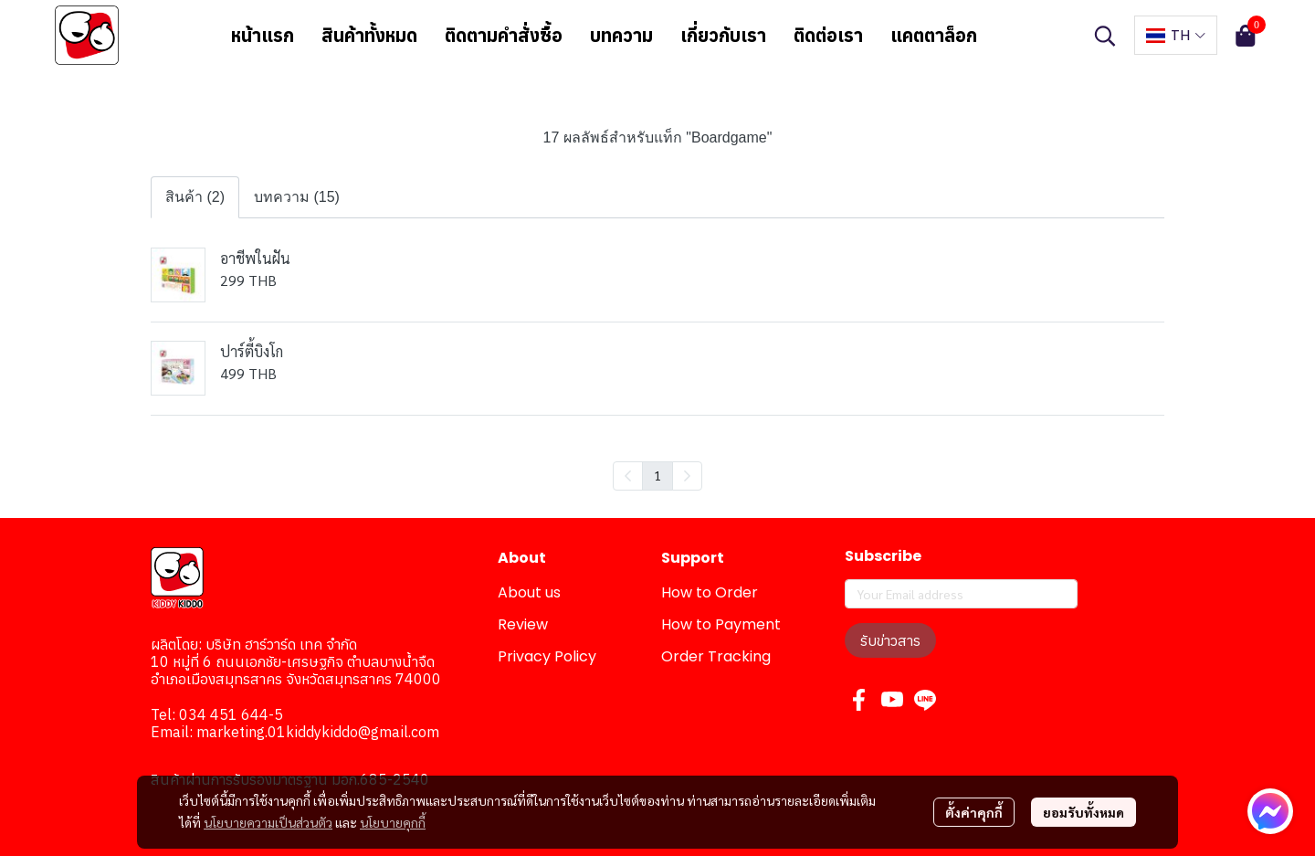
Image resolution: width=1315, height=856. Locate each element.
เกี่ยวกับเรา (723, 35)
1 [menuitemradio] (657, 475)
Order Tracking (716, 656)
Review (523, 624)
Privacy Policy (547, 656)
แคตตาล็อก (933, 35)
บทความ (621, 35)
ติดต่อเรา (828, 35)
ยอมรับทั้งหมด (1083, 812)
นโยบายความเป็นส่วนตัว (268, 822)
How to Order (709, 592)
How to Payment (721, 624)
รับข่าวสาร (890, 640)
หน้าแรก (262, 35)
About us (529, 592)
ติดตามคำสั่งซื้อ (504, 35)
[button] (1104, 35)
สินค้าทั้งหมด (369, 35)
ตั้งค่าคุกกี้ (974, 812)
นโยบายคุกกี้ (393, 822)
